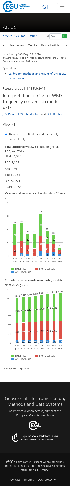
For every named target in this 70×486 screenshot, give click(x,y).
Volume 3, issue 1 (27, 36)
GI (45, 6)
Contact (15, 479)
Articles (7, 36)
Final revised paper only (41, 134)
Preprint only (15, 139)
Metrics (32, 45)
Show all (12, 134)
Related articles (51, 45)
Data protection (47, 479)
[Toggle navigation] (62, 6)
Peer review (16, 45)
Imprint (29, 479)
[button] (47, 36)
